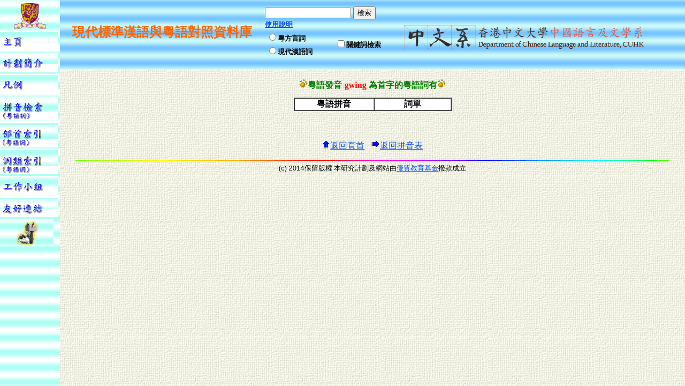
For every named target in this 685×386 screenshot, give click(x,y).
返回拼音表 (397, 145)
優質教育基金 (417, 168)
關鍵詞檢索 (363, 45)
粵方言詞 (292, 38)
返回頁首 (343, 145)
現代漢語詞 (295, 52)
